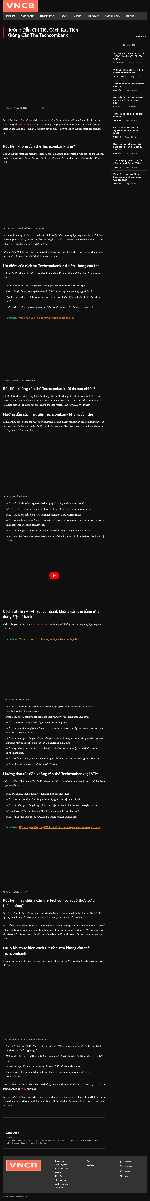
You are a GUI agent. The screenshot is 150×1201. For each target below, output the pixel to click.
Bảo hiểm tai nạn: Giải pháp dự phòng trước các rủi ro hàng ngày (128, 100)
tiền (5, 124)
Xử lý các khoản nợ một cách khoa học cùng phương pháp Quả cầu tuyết (127, 177)
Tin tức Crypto (119, 77)
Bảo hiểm (117, 90)
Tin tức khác (141, 36)
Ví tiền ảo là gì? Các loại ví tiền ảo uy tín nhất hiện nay (128, 71)
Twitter (127, 1171)
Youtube (127, 1176)
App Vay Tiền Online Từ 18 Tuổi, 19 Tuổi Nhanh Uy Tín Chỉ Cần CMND (128, 56)
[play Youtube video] (54, 575)
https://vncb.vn (11, 1137)
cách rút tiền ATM (40, 624)
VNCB (23, 1089)
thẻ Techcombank (28, 124)
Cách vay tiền (119, 63)
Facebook (128, 1162)
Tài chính (117, 120)
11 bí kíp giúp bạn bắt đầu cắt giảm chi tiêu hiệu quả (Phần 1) (128, 162)
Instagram (128, 1166)
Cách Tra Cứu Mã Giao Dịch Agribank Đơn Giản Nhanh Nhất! (126, 130)
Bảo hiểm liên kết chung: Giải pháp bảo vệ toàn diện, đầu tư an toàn (127, 147)
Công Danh (12, 1132)
